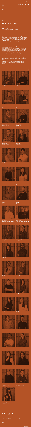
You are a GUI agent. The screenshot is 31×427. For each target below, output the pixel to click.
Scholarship (4, 8)
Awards (3, 4)
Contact (20, 1)
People (3, 2)
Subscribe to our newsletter (7, 416)
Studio (9, 1)
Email (3, 422)
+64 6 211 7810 (7, 419)
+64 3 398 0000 (6, 421)
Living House (27, 1)
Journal (3, 9)
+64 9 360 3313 (6, 418)
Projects (3, 1)
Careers (14, 1)
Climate (3, 6)
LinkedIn (21, 419)
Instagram (21, 418)
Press (3, 5)
